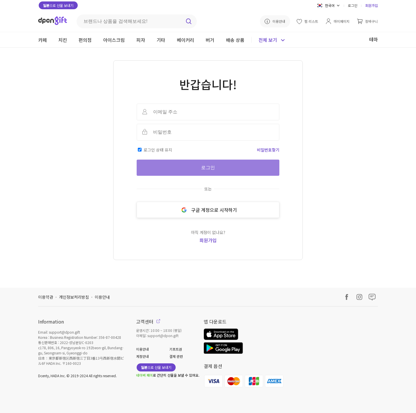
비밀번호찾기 (268, 150)
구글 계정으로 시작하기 (208, 210)
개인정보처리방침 (74, 297)
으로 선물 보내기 (58, 5)
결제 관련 (176, 356)
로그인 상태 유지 (158, 150)
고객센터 (148, 321)
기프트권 (175, 349)
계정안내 (142, 356)
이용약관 (45, 297)
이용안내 (102, 297)
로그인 (352, 5)
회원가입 (371, 5)
